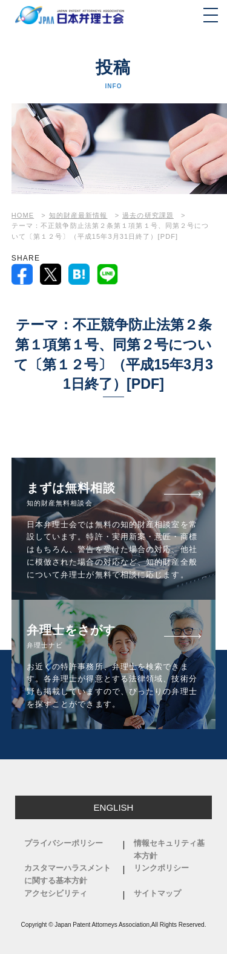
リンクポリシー (161, 867)
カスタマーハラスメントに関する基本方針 (67, 874)
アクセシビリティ (55, 893)
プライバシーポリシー (63, 843)
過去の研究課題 (148, 215)
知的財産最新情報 (78, 215)
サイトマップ (157, 893)
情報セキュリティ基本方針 (169, 849)
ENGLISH (114, 807)
